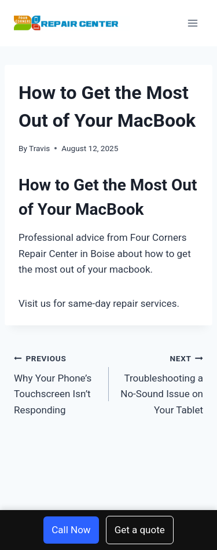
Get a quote (140, 530)
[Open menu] (192, 23)
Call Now (71, 530)
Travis (39, 148)
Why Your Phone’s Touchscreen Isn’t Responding (56, 383)
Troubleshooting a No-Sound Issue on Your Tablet (161, 383)
